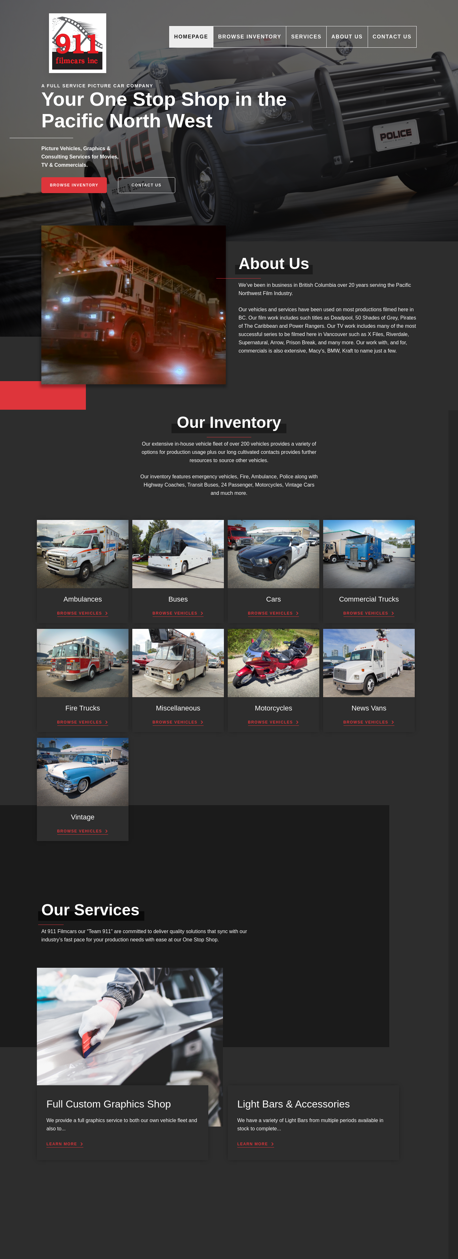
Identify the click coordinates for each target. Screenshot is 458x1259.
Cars (273, 599)
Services (306, 36)
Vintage (82, 817)
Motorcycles (273, 708)
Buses (178, 599)
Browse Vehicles (79, 613)
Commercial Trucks (369, 599)
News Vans (368, 708)
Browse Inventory (249, 36)
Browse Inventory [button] (74, 185)
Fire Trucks (83, 708)
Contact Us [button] (147, 185)
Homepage (191, 36)
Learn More (61, 1144)
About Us (347, 36)
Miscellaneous (178, 708)
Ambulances (82, 599)
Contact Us (392, 36)
